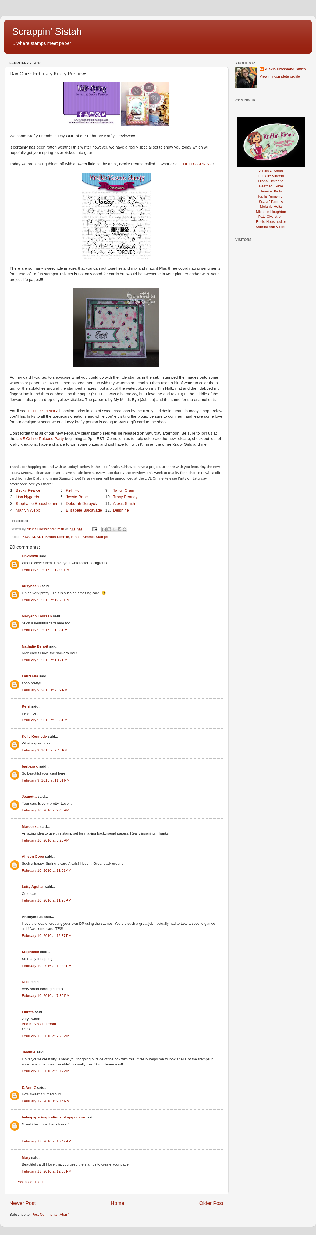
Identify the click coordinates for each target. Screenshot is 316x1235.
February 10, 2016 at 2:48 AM (45, 810)
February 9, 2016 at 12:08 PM (45, 570)
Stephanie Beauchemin (36, 503)
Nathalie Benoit (35, 646)
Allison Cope (33, 856)
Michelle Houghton (271, 212)
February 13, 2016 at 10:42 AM (46, 1141)
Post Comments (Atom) (50, 1214)
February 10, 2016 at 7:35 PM (45, 996)
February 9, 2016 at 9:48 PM (45, 750)
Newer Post (22, 1203)
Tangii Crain (123, 490)
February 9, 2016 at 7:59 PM (45, 690)
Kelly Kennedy (34, 736)
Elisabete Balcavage (84, 510)
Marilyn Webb (28, 510)
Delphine (121, 510)
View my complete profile (280, 76)
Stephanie (30, 952)
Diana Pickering (271, 181)
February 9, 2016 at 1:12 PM (45, 660)
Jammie (28, 1052)
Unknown (30, 556)
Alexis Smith (124, 503)
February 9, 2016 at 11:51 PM (45, 780)
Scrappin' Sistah (47, 31)
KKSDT (38, 537)
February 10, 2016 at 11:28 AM (46, 900)
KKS (26, 537)
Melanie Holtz (271, 207)
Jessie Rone (77, 497)
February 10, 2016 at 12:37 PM (47, 936)
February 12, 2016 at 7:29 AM (45, 1036)
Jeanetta (29, 796)
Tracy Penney (125, 497)
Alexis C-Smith (271, 171)
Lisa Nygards (27, 497)
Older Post (211, 1203)
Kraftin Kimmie (57, 537)
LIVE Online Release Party (39, 439)
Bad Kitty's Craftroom (39, 1024)
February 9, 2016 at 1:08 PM (45, 630)
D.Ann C (29, 1087)
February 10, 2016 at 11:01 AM (46, 870)
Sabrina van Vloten (270, 227)
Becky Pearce (28, 490)
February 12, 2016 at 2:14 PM (45, 1101)
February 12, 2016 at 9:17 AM (45, 1071)
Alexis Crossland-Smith (285, 69)
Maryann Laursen (37, 616)
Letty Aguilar (33, 887)
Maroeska (30, 827)
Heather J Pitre (271, 186)
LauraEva (30, 676)
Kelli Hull (73, 490)
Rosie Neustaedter (271, 222)
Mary (26, 1158)
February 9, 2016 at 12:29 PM (45, 600)
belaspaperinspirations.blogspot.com (54, 1117)
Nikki (26, 982)
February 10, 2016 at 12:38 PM (47, 966)
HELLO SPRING (198, 164)
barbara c (30, 766)
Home (117, 1203)
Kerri (26, 706)
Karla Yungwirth (270, 196)
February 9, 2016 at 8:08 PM (45, 720)
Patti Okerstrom (271, 216)
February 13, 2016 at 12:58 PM (47, 1171)
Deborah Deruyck (81, 503)
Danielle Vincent (271, 176)
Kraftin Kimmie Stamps (89, 537)
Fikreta (28, 1012)
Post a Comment (30, 1182)
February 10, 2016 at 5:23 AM (45, 840)
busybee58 (31, 586)
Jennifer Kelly (271, 191)
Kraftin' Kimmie (271, 201)
